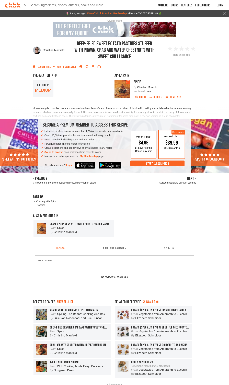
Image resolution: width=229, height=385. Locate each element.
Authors (163, 5)
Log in (69, 165)
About (140, 97)
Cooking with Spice (46, 201)
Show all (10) (65, 302)
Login (219, 5)
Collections (202, 5)
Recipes (156, 97)
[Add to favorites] (87, 67)
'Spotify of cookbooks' (210, 157)
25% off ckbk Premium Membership (107, 13)
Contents (173, 97)
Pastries (41, 205)
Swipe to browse (53, 152)
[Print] (81, 67)
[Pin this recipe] (93, 67)
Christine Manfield (53, 50)
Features (186, 5)
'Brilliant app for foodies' (19, 157)
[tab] (60, 248)
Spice (137, 82)
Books (174, 5)
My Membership (89, 156)
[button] (25, 5)
